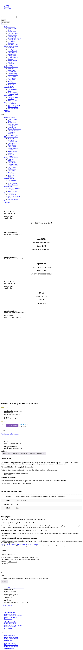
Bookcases (11, 68)
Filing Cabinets (12, 92)
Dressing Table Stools (14, 39)
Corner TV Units (13, 75)
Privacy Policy (8, 602)
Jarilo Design (14, 647)
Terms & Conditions (10, 603)
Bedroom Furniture (9, 27)
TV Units (10, 86)
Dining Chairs (12, 54)
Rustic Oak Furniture (14, 105)
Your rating (4, 507)
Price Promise (8, 564)
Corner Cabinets (12, 51)
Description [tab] (6, 398)
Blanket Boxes (12, 31)
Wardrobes (11, 43)
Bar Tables (11, 49)
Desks (9, 91)
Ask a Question (14, 379)
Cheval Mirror (12, 36)
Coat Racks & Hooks (14, 97)
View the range (5, 379)
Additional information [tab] (20, 398)
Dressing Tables (12, 35)
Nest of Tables (12, 83)
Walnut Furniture (13, 108)
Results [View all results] (3, 20)
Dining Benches (12, 52)
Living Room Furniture (11, 67)
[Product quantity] (3, 370)
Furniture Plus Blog (10, 559)
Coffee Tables (12, 71)
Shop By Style (8, 102)
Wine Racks (11, 65)
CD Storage (11, 70)
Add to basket (12, 371)
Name (3, 518)
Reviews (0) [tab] (40, 398)
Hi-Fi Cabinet (12, 78)
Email (3, 521)
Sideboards (11, 63)
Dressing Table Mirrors (14, 38)
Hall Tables (11, 99)
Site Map (7, 607)
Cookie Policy (8, 600)
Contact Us (7, 605)
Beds (9, 30)
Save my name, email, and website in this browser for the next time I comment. (25, 524)
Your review (5, 508)
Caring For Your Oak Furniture (13, 561)
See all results (5, 22)
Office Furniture (9, 87)
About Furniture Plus (10, 557)
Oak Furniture (12, 103)
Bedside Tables (12, 28)
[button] (22, 370)
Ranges (6, 110)
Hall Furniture (8, 95)
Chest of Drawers (13, 33)
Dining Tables (12, 55)
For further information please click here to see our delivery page (19, 489)
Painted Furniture (13, 107)
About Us (7, 111)
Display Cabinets (13, 57)
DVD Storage (12, 76)
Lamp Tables (11, 79)
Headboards (11, 41)
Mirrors (10, 62)
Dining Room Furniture (11, 46)
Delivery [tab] (32, 398)
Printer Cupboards (13, 94)
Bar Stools (11, 47)
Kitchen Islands (12, 60)
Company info (8, 608)
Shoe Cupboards (12, 100)
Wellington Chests (13, 44)
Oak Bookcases (12, 89)
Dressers (10, 59)
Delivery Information (10, 562)
